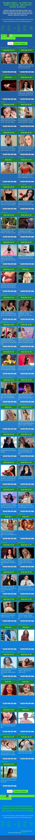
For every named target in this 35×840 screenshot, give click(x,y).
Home (10, 43)
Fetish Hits (24, 832)
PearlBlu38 (4, 707)
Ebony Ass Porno (25, 27)
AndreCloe (4, 542)
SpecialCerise (22, 349)
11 (5, 38)
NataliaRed (4, 295)
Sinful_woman (5, 349)
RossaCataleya (22, 432)
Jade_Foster (4, 487)
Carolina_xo (21, 267)
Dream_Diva (4, 625)
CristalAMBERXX (6, 679)
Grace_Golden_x (6, 47)
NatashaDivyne (22, 212)
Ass (15, 28)
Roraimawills (5, 460)
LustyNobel (4, 432)
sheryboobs (21, 652)
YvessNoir (21, 157)
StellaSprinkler (5, 184)
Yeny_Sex (21, 679)
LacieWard (21, 542)
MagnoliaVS (4, 267)
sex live (9, 811)
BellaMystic (21, 514)
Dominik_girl (4, 514)
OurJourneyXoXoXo (7, 239)
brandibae (21, 569)
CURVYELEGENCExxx (7, 652)
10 (2, 38)
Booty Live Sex (3, 27)
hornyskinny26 (22, 460)
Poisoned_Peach (6, 130)
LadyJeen (21, 322)
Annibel (3, 102)
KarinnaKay (21, 295)
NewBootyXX (22, 707)
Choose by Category (20, 43)
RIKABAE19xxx (23, 625)
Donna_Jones (22, 487)
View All (4, 35)
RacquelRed (4, 322)
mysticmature (22, 404)
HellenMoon (4, 212)
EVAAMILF (21, 130)
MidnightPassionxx (6, 377)
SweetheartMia (22, 239)
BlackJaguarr (22, 734)
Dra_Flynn (4, 596)
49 (11, 38)
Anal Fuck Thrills (9, 27)
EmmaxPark (21, 377)
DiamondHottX (22, 47)
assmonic (4, 569)
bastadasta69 (5, 404)
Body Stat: (9, 50)
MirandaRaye (5, 761)
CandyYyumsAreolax (7, 157)
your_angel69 (22, 184)
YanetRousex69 (23, 596)
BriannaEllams (5, 75)
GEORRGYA (21, 102)
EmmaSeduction (6, 734)
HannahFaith (22, 75)
